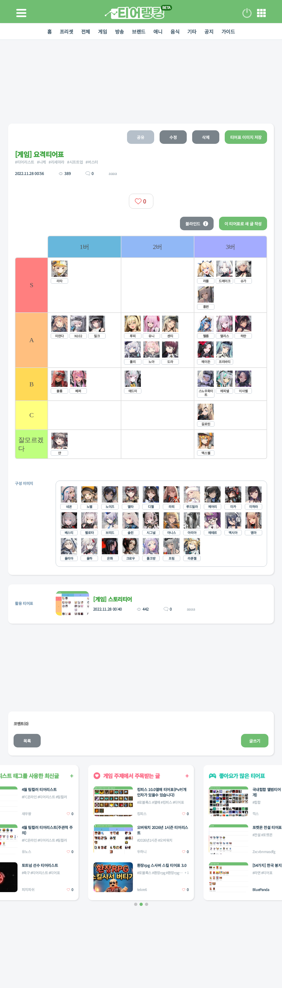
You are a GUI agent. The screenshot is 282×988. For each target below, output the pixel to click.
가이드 (229, 31)
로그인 (247, 13)
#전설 (256, 834)
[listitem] (84, 347)
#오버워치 (165, 840)
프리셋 (65, 31)
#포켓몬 (267, 834)
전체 (85, 31)
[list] (157, 347)
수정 (173, 137)
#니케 (41, 162)
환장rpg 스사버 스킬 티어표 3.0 (161, 865)
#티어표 (54, 872)
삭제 (205, 137)
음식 (175, 31)
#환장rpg (158, 872)
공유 (140, 137)
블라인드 (196, 223)
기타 (192, 31)
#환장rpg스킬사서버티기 (183, 872)
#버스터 (91, 162)
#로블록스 (144, 802)
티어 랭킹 (134, 13)
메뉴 (261, 13)
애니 (158, 31)
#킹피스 (166, 802)
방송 (119, 31)
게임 (102, 31)
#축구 (26, 872)
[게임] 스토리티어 (112, 599)
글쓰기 (254, 741)
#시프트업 (75, 162)
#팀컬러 (61, 796)
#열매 (156, 802)
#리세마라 (56, 162)
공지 (209, 31)
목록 (27, 741)
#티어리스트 (24, 162)
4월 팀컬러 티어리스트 (39, 789)
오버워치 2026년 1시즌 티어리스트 (162, 830)
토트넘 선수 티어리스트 (40, 865)
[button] (135, 904)
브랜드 (138, 31)
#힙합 (256, 802)
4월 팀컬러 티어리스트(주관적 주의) (47, 830)
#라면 (256, 872)
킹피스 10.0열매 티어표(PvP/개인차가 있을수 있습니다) (161, 792)
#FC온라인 (29, 796)
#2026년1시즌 (147, 840)
